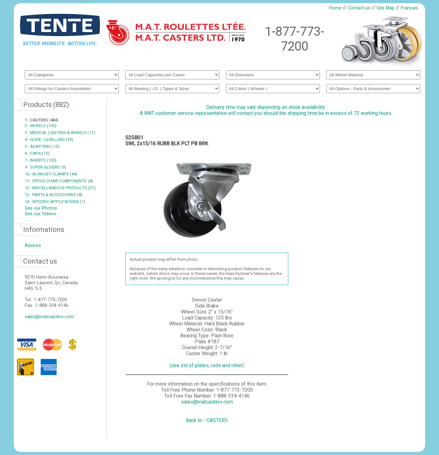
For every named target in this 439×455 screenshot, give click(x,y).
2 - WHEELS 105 (40, 125)
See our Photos (41, 208)
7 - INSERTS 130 (40, 160)
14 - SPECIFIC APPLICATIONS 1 (55, 201)
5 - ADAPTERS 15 (42, 146)
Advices (33, 245)
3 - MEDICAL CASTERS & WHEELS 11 (60, 132)
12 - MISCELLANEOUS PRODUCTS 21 (60, 187)
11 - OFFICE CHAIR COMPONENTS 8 (59, 181)
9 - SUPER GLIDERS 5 (45, 167)
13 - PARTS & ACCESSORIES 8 (53, 194)
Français (409, 8)
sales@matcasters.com (49, 316)
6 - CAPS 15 (37, 153)
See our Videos (40, 214)
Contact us (359, 8)
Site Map (386, 8)
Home (335, 8)
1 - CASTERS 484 (42, 120)
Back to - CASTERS (207, 420)
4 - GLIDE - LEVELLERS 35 (49, 139)
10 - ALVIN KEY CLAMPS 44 (51, 174)
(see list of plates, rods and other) (207, 365)
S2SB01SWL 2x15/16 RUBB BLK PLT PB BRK (166, 141)
